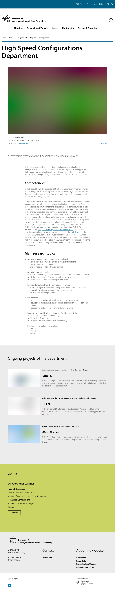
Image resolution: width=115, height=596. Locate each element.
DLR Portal (80, 4)
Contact (14, 512)
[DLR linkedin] (9, 586)
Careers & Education (88, 28)
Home (4, 38)
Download (104, 143)
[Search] (111, 20)
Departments (22, 38)
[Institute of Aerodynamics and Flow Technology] (24, 18)
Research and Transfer (38, 28)
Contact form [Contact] (47, 558)
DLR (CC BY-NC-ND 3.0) (20, 143)
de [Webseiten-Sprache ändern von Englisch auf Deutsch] (108, 4)
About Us (18, 28)
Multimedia (68, 28)
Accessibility (98, 4)
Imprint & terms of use (85, 567)
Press (89, 4)
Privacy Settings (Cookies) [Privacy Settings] (86, 564)
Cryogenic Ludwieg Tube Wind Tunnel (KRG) (55, 229)
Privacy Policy (81, 561)
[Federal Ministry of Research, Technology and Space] (86, 590)
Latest (55, 28)
